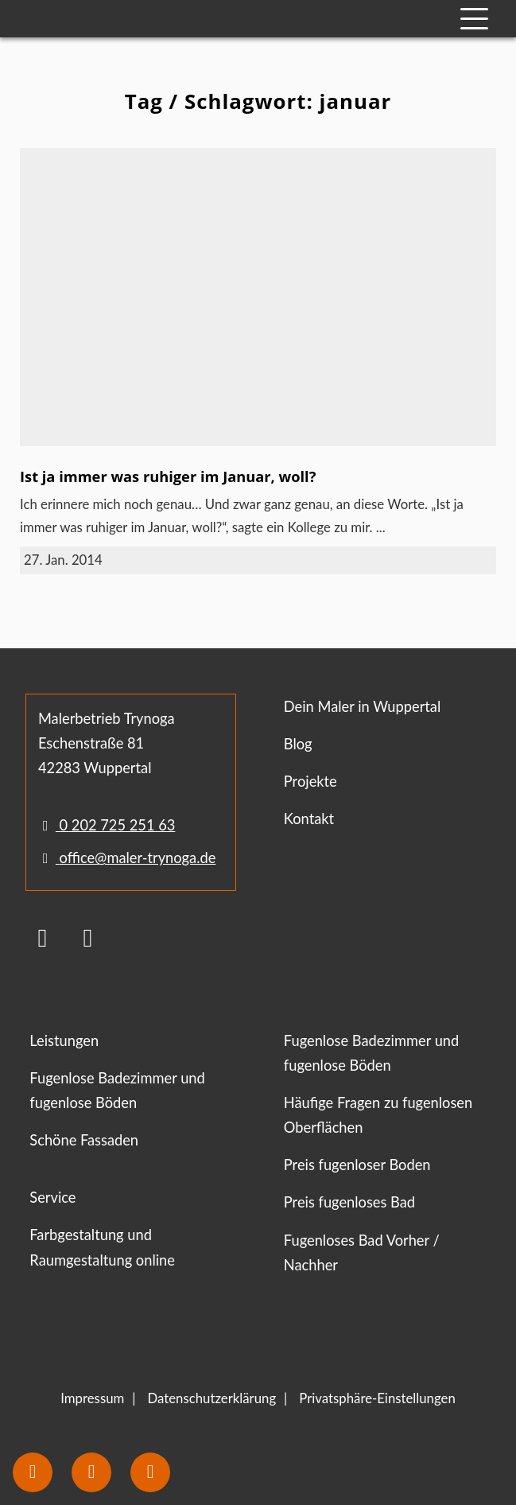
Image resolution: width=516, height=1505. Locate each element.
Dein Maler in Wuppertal (362, 706)
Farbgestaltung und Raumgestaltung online (102, 1247)
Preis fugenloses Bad (349, 1202)
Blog (298, 743)
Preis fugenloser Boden (357, 1164)
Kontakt (309, 818)
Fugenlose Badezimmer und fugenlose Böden (116, 1090)
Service (52, 1197)
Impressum (92, 1398)
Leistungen (64, 1040)
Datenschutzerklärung (211, 1398)
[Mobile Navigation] (474, 18)
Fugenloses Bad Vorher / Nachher (362, 1252)
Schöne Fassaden (83, 1140)
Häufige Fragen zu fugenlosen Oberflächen (378, 1115)
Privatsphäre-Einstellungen (377, 1398)
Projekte (310, 781)
